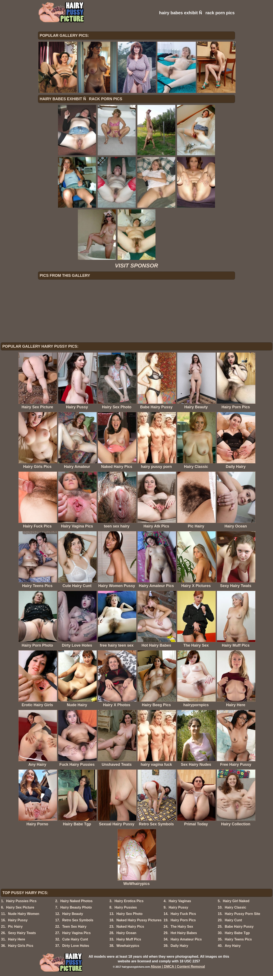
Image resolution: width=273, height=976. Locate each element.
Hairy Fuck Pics (183, 914)
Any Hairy (233, 945)
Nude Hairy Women (23, 914)
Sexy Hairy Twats (22, 933)
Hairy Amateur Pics (186, 939)
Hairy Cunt (233, 920)
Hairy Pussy (178, 907)
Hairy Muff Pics (128, 939)
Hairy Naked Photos (76, 901)
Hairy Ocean (126, 933)
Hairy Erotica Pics (129, 901)
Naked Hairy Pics (130, 926)
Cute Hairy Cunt (75, 939)
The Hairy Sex (182, 926)
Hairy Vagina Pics (76, 933)
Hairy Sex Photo (129, 914)
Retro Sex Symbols (77, 920)
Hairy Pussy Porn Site (242, 914)
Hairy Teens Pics (238, 939)
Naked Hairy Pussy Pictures (139, 920)
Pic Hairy (15, 926)
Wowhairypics (127, 945)
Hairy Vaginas (180, 901)
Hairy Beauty (72, 914)
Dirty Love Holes (75, 945)
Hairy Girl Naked (236, 901)
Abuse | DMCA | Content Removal (178, 966)
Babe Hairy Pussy (239, 926)
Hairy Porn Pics (183, 920)
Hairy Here (16, 939)
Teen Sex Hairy (74, 926)
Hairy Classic (235, 907)
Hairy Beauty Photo (76, 907)
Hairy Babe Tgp (237, 933)
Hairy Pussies (126, 907)
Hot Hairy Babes (184, 933)
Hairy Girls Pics (20, 945)
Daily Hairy (179, 945)
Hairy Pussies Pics (21, 901)
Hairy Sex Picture (20, 907)
